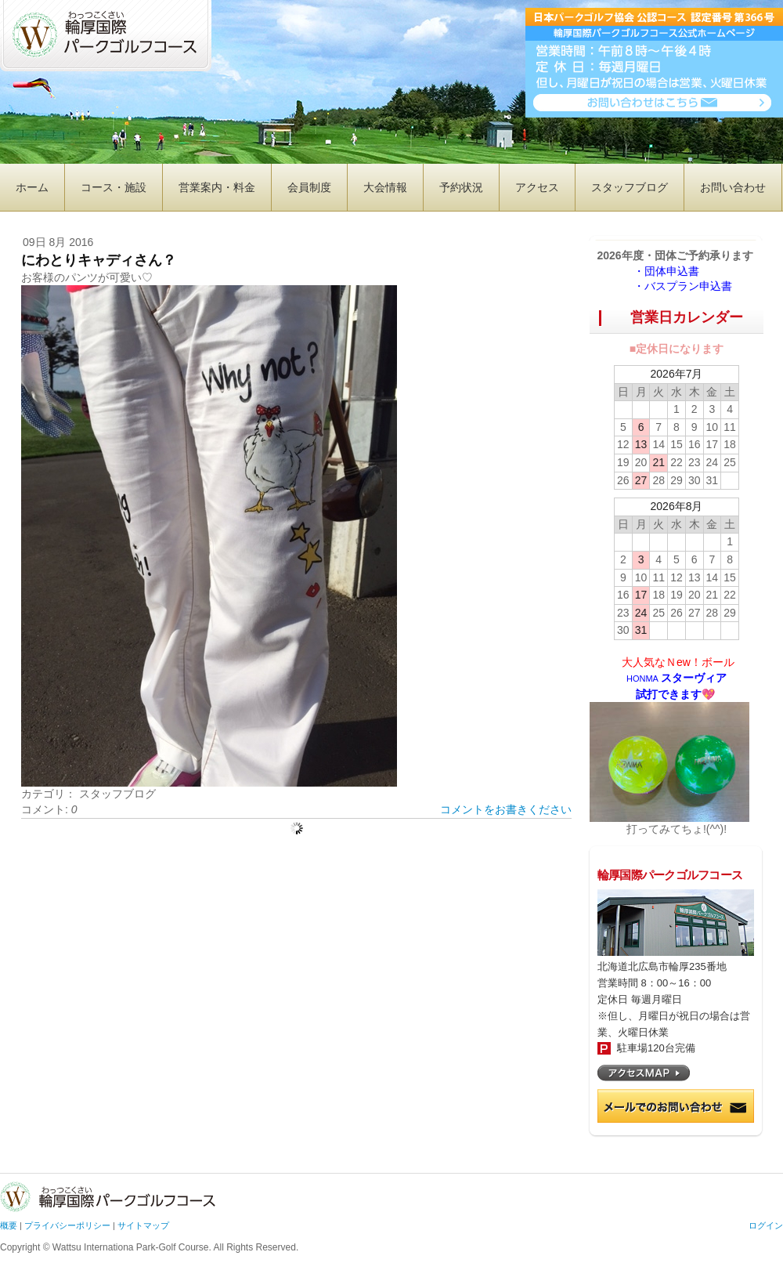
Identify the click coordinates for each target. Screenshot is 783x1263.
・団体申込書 (671, 271)
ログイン (766, 1225)
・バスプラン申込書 (682, 286)
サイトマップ (143, 1225)
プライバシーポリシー (67, 1225)
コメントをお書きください (506, 809)
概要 (8, 1225)
